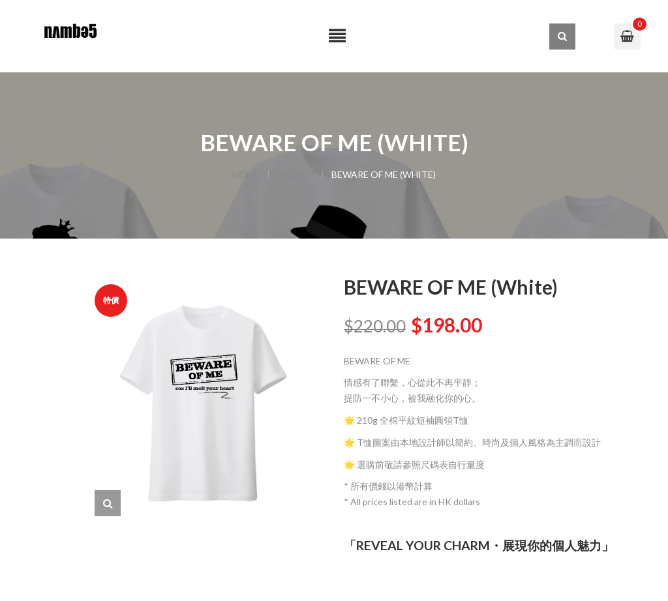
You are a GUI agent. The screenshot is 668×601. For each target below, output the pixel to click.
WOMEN (295, 174)
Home (246, 174)
